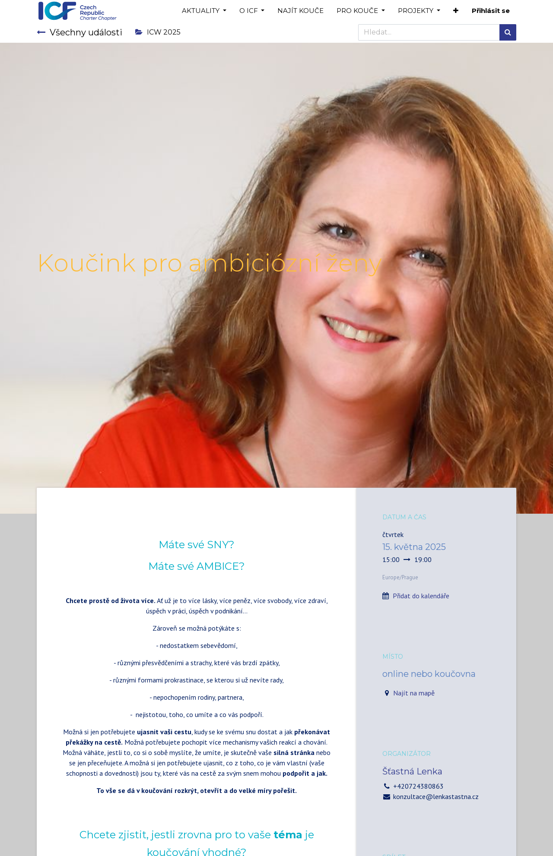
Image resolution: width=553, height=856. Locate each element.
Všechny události (79, 32)
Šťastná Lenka (412, 771)
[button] (456, 11)
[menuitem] (300, 11)
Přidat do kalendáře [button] (421, 595)
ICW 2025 (158, 32)
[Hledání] (507, 32)
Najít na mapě (414, 693)
